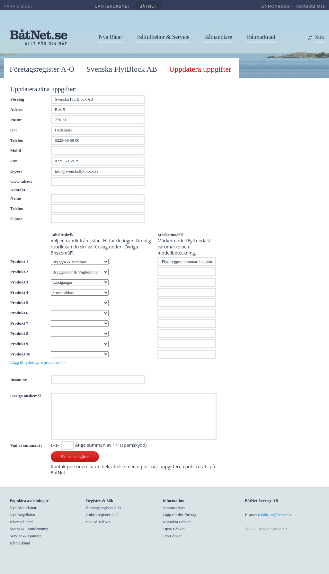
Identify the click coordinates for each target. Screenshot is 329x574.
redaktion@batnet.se (275, 514)
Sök (319, 37)
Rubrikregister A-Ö (102, 514)
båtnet (148, 6)
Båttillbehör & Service (163, 37)
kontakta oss (310, 6)
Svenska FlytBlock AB (121, 69)
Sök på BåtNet (98, 521)
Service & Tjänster (25, 536)
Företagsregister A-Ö (42, 69)
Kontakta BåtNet (177, 521)
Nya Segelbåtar (22, 514)
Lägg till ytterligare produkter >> (38, 362)
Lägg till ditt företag (179, 514)
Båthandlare (218, 37)
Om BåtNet (172, 536)
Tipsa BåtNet (174, 528)
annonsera (275, 6)
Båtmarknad (261, 37)
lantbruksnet (112, 6)
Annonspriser (174, 507)
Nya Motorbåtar (23, 507)
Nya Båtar (110, 37)
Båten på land (21, 521)
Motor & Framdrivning (29, 528)
